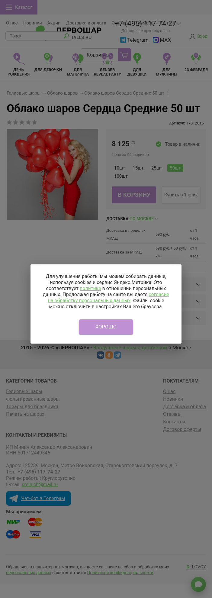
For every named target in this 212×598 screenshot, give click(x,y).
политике (90, 288)
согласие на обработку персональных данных (108, 297)
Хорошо (106, 327)
